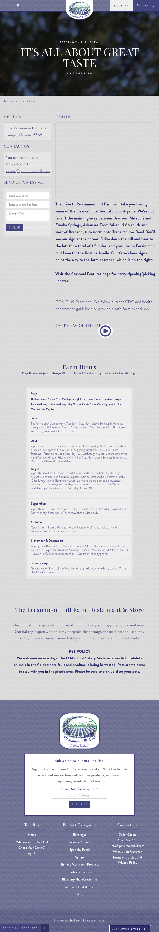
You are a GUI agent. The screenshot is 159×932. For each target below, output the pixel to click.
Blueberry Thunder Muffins (79, 879)
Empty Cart (122, 5)
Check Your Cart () (31, 847)
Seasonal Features (20, 928)
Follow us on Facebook (127, 851)
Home (10, 101)
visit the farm (27, 101)
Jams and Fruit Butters (80, 887)
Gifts (79, 894)
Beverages (79, 834)
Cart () (148, 5)
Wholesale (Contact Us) (32, 842)
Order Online (127, 834)
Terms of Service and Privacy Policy (127, 860)
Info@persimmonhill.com (127, 846)
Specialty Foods (79, 849)
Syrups (79, 857)
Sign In (31, 853)
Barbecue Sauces (79, 872)
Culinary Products (80, 842)
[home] (79, 10)
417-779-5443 (18, 164)
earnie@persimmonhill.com (28, 171)
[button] (18, 5)
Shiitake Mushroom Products (79, 864)
